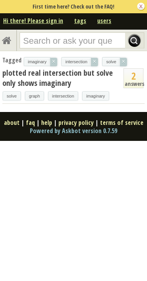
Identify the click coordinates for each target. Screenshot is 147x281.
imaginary (95, 96)
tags (80, 20)
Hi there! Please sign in (33, 20)
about (12, 122)
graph (34, 96)
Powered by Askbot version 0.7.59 (73, 130)
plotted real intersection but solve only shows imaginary (57, 78)
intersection (63, 96)
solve (12, 96)
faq (30, 122)
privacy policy (76, 122)
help (46, 122)
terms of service (121, 122)
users (104, 20)
